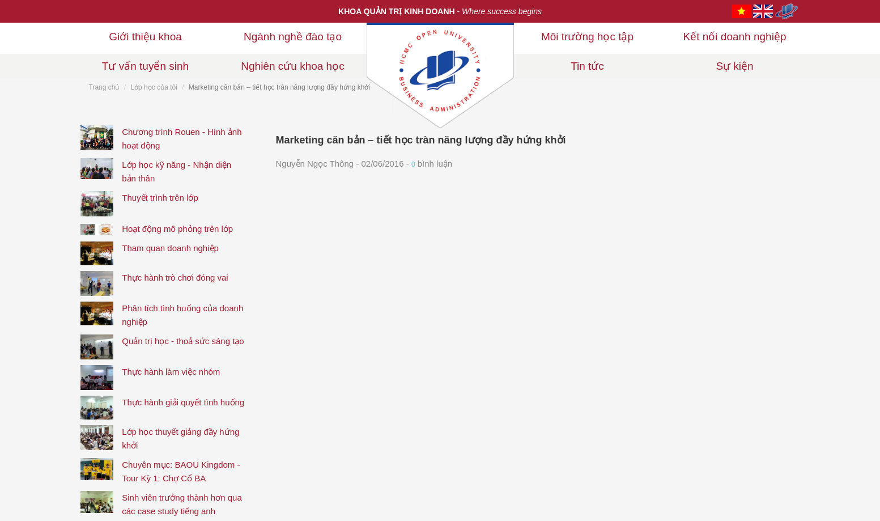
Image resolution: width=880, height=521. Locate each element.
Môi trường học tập (587, 37)
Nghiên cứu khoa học (292, 66)
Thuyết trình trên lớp (160, 197)
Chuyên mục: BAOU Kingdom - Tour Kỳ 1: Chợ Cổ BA (181, 471)
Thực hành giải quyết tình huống (183, 402)
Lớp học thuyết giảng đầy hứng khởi (180, 438)
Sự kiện (734, 66)
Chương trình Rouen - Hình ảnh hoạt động (181, 138)
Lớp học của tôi (153, 87)
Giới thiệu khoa (145, 37)
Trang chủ (104, 87)
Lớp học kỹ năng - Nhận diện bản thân (176, 171)
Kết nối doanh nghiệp (735, 37)
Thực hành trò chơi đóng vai (175, 277)
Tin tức (587, 66)
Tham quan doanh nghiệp (170, 248)
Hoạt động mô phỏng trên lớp (177, 229)
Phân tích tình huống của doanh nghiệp (182, 315)
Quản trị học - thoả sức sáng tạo (183, 341)
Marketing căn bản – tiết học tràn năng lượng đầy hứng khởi (421, 140)
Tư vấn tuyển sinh (145, 66)
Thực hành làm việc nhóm (171, 371)
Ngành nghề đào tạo (293, 37)
